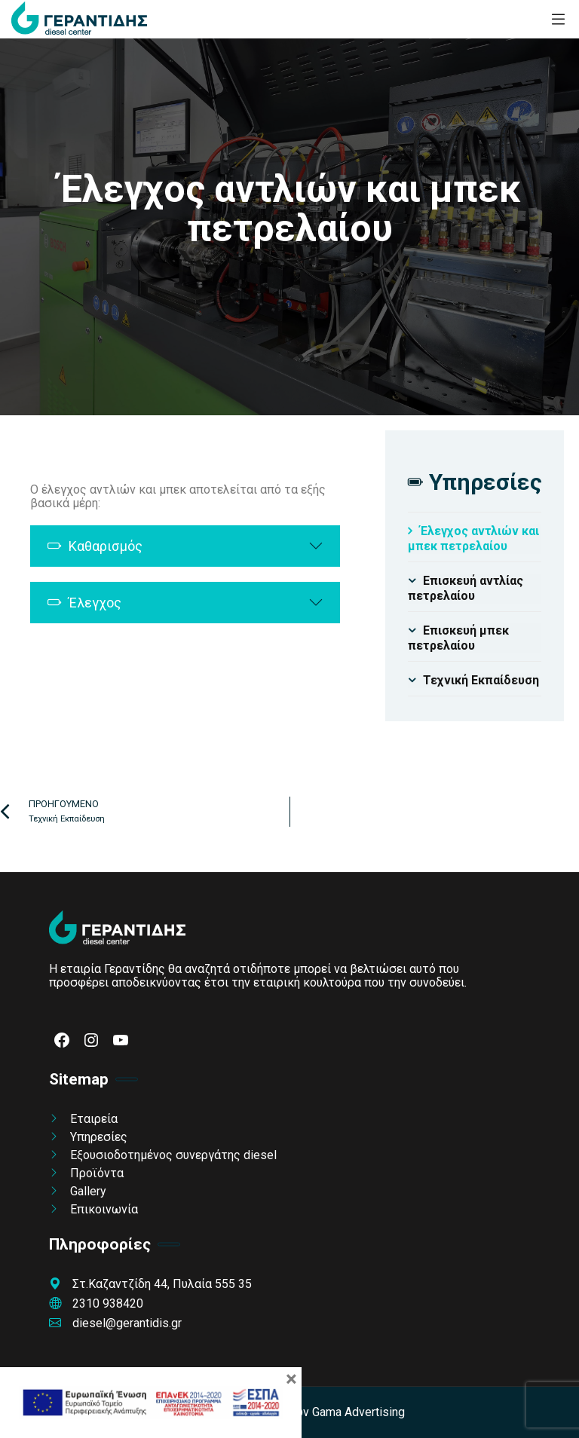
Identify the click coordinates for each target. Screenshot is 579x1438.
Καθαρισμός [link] (94, 546)
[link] (79, 19)
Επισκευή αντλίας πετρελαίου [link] (465, 588)
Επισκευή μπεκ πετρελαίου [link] (458, 638)
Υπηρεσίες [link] (98, 1137)
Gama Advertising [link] (358, 1412)
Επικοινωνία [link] (104, 1209)
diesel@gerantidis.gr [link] (115, 1323)
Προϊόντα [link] (97, 1173)
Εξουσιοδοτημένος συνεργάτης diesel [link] (173, 1155)
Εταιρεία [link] (94, 1119)
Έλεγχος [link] (84, 602)
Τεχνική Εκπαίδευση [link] (481, 680)
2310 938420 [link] (96, 1303)
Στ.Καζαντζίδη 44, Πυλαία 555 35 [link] (150, 1284)
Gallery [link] (88, 1191)
